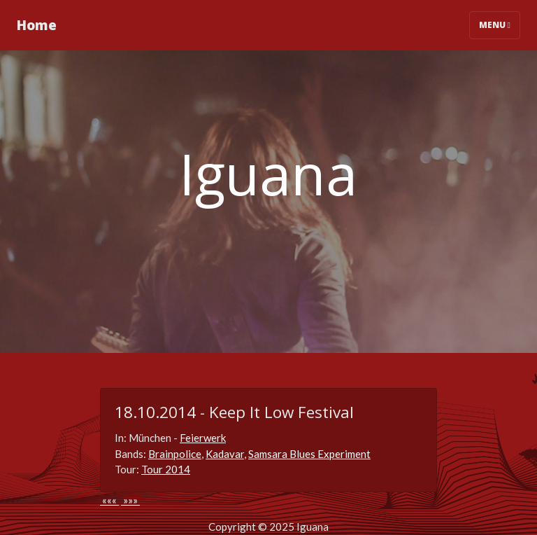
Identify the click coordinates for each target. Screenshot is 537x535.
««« (109, 500)
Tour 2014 (165, 469)
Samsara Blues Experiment (309, 453)
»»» (130, 500)
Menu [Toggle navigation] (494, 25)
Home (37, 25)
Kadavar (225, 453)
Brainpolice (174, 453)
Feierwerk (203, 437)
